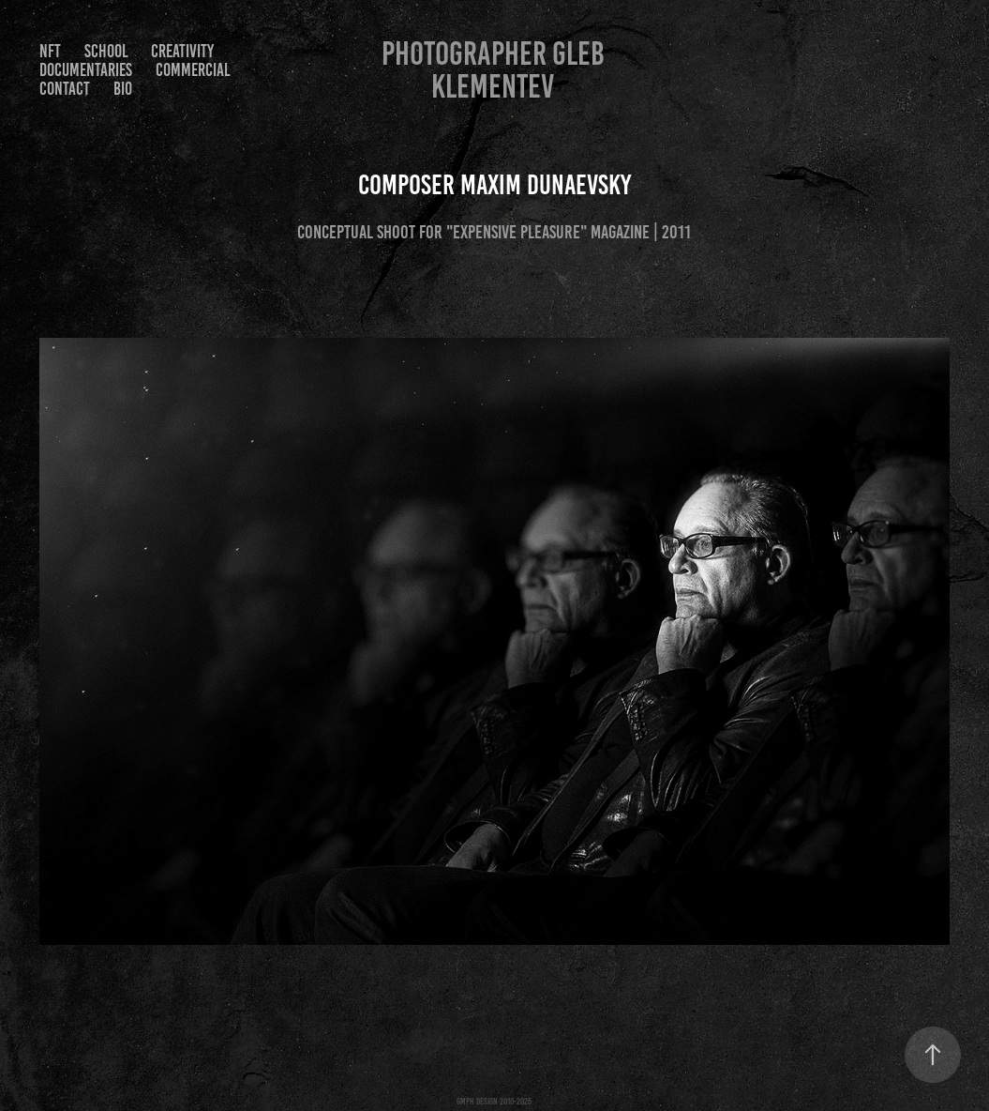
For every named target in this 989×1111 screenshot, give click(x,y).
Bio (122, 89)
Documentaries (85, 70)
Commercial (193, 70)
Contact (64, 89)
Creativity (182, 51)
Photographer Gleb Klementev (496, 70)
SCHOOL (106, 51)
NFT (50, 51)
